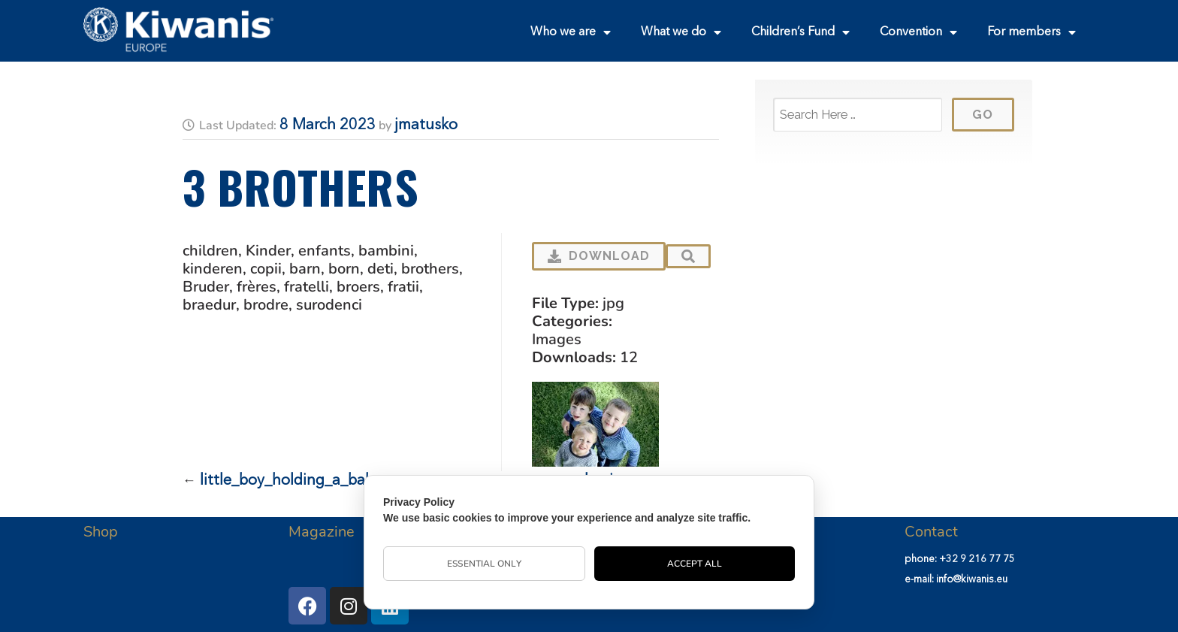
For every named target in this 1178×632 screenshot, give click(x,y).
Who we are (570, 32)
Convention (918, 32)
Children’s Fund (800, 32)
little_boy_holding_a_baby (291, 480)
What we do (681, 32)
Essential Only (484, 564)
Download (599, 256)
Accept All (695, 564)
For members (1031, 32)
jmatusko (426, 125)
